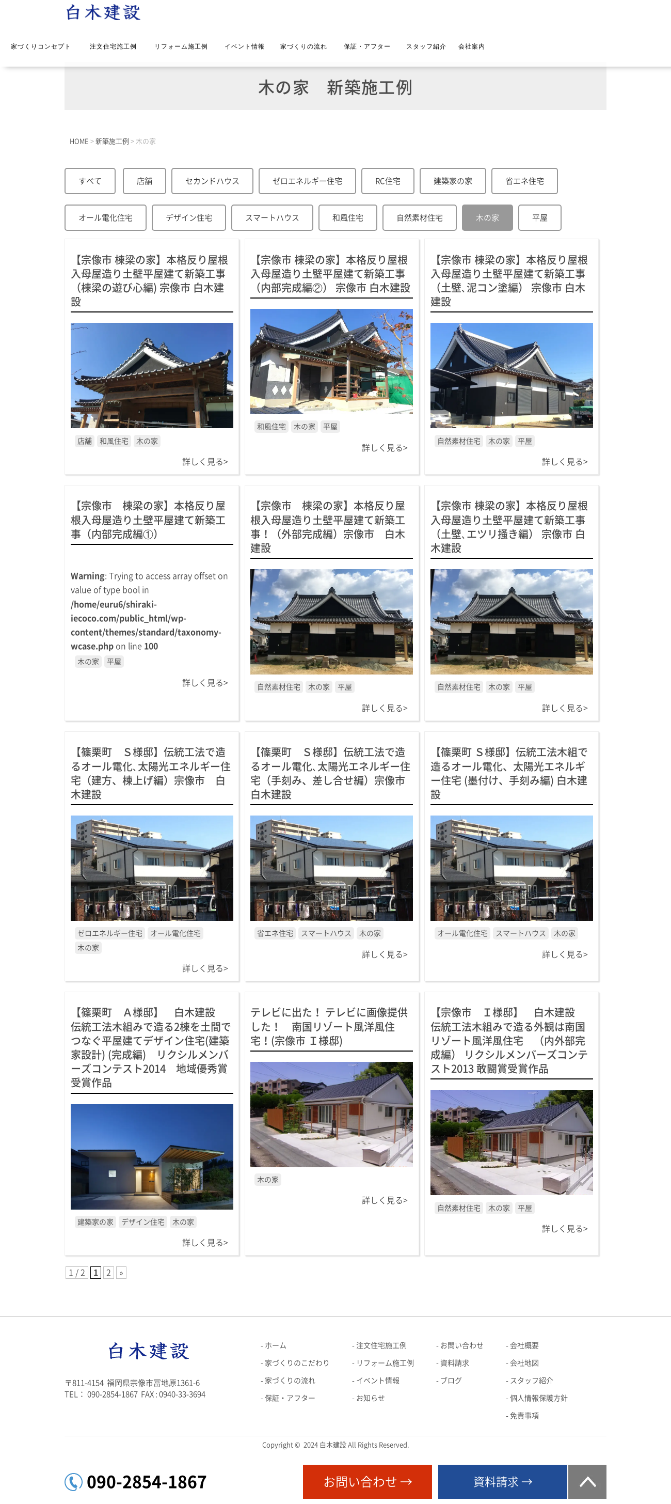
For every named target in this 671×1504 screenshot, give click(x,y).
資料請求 (454, 1363)
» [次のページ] (121, 1272)
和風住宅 (347, 218)
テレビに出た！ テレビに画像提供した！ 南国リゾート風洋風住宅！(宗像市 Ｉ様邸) (329, 1026)
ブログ (451, 1380)
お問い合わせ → (367, 1482)
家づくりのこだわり (297, 1363)
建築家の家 (453, 181)
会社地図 (524, 1363)
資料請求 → (503, 1481)
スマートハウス (272, 218)
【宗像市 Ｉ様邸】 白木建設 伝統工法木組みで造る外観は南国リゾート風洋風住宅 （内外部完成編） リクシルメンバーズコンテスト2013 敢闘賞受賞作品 (509, 1040)
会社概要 (524, 1345)
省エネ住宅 (524, 181)
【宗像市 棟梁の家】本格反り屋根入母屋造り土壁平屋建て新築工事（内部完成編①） (148, 519)
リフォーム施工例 (181, 46)
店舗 (144, 181)
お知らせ (370, 1398)
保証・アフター (367, 46)
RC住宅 (388, 181)
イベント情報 (245, 46)
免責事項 (524, 1415)
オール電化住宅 (105, 218)
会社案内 (471, 46)
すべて (90, 181)
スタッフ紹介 (426, 46)
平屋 (540, 218)
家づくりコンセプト (41, 46)
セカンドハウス (212, 181)
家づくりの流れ (303, 46)
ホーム (275, 1345)
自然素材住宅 (419, 218)
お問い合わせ (462, 1345)
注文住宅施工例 (113, 46)
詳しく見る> (205, 462)
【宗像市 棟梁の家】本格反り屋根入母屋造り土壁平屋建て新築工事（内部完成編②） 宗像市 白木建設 (330, 274)
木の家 (487, 218)
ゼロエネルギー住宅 (307, 181)
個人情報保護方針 (539, 1398)
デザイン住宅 (189, 218)
